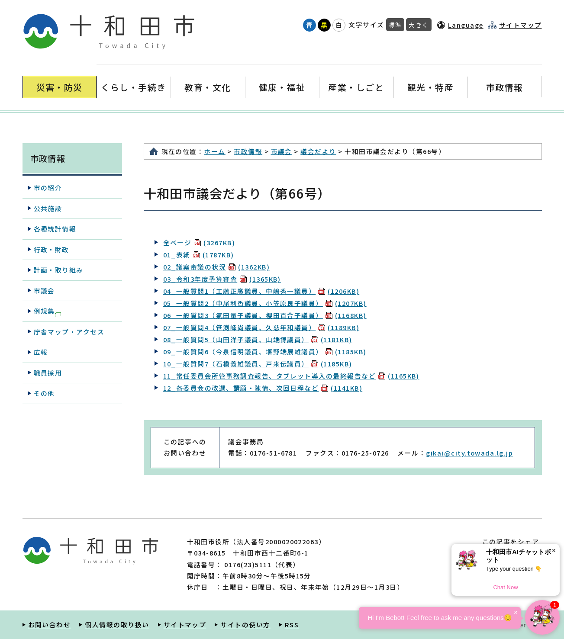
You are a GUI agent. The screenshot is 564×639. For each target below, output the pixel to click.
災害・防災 (59, 87)
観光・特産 (430, 87)
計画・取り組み (59, 269)
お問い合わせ (49, 624)
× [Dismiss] (554, 550)
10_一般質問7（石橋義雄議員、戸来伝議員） (257, 363)
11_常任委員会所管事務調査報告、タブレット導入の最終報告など (291, 375)
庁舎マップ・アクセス (69, 331)
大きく (419, 24)
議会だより (318, 151)
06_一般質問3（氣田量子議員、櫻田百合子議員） (265, 315)
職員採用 (48, 372)
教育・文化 (207, 87)
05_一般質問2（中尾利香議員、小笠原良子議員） (265, 303)
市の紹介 (48, 187)
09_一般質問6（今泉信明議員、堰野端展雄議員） (265, 351)
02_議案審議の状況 (216, 266)
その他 (44, 393)
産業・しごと (356, 87)
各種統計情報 (55, 228)
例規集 (47, 311)
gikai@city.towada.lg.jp (469, 452)
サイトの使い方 (245, 624)
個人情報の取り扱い (117, 624)
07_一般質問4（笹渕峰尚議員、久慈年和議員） (261, 327)
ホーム (214, 151)
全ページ (199, 242)
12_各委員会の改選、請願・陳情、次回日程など (263, 387)
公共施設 (48, 208)
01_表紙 (198, 254)
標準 (395, 24)
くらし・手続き (133, 87)
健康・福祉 (282, 87)
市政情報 (504, 87)
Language (465, 24)
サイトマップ (520, 25)
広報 (41, 351)
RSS (292, 624)
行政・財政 (51, 249)
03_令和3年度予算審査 (222, 278)
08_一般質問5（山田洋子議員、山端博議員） (257, 339)
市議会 (281, 151)
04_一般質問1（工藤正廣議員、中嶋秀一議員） (261, 290)
